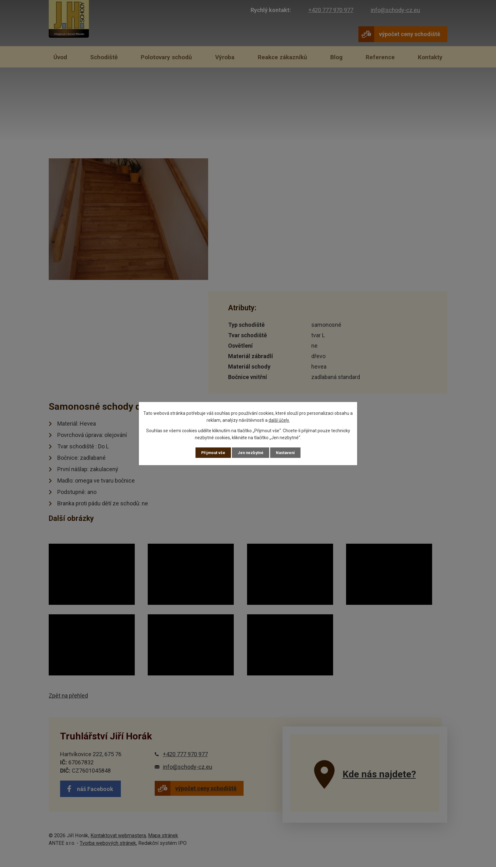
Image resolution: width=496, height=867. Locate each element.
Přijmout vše (211, 452)
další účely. (279, 419)
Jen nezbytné (250, 452)
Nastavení (287, 452)
